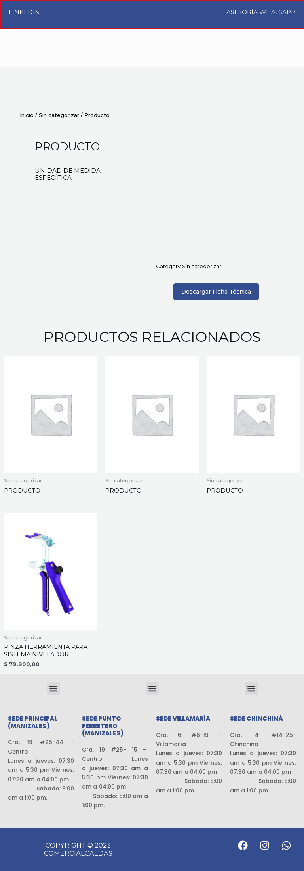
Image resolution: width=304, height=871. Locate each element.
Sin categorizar (59, 115)
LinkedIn (24, 12)
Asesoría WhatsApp (260, 12)
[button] (53, 688)
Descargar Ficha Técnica (216, 291)
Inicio (27, 115)
